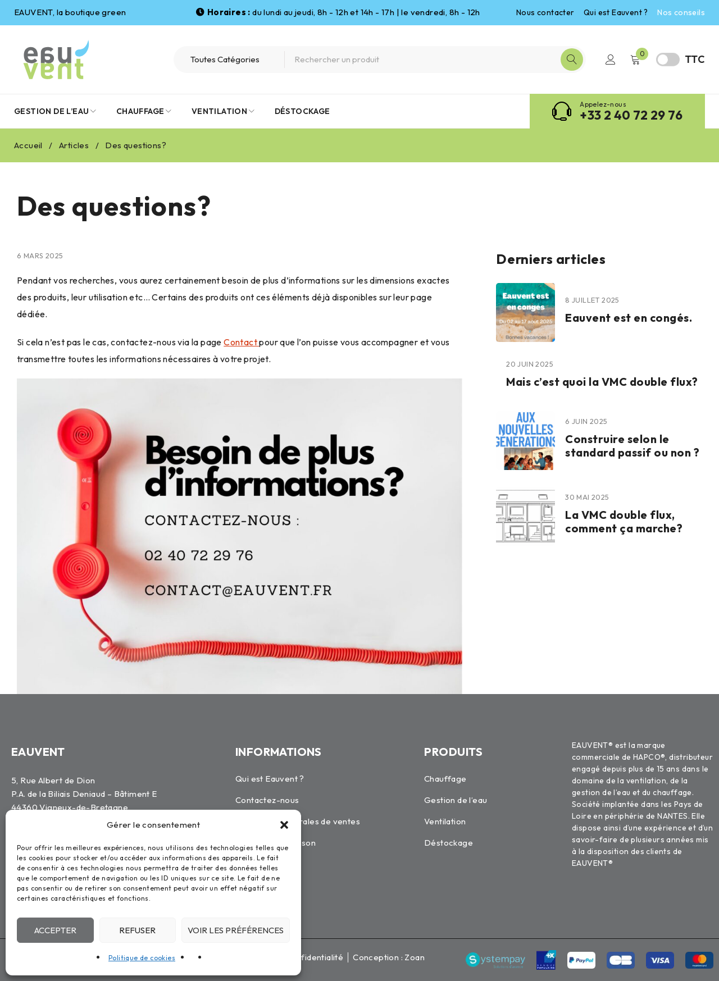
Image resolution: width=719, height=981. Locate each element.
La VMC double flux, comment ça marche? (623, 521)
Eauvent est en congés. (628, 318)
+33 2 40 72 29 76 (631, 115)
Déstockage (448, 842)
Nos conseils (681, 12)
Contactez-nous (267, 800)
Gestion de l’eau (455, 800)
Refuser (137, 930)
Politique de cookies (141, 957)
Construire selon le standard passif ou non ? (632, 445)
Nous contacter (545, 12)
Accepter (55, 930)
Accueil (28, 145)
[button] (284, 825)
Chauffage (445, 778)
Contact (241, 342)
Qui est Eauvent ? (616, 12)
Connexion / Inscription (610, 59)
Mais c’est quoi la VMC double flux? (602, 382)
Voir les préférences (236, 930)
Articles (74, 145)
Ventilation (445, 821)
